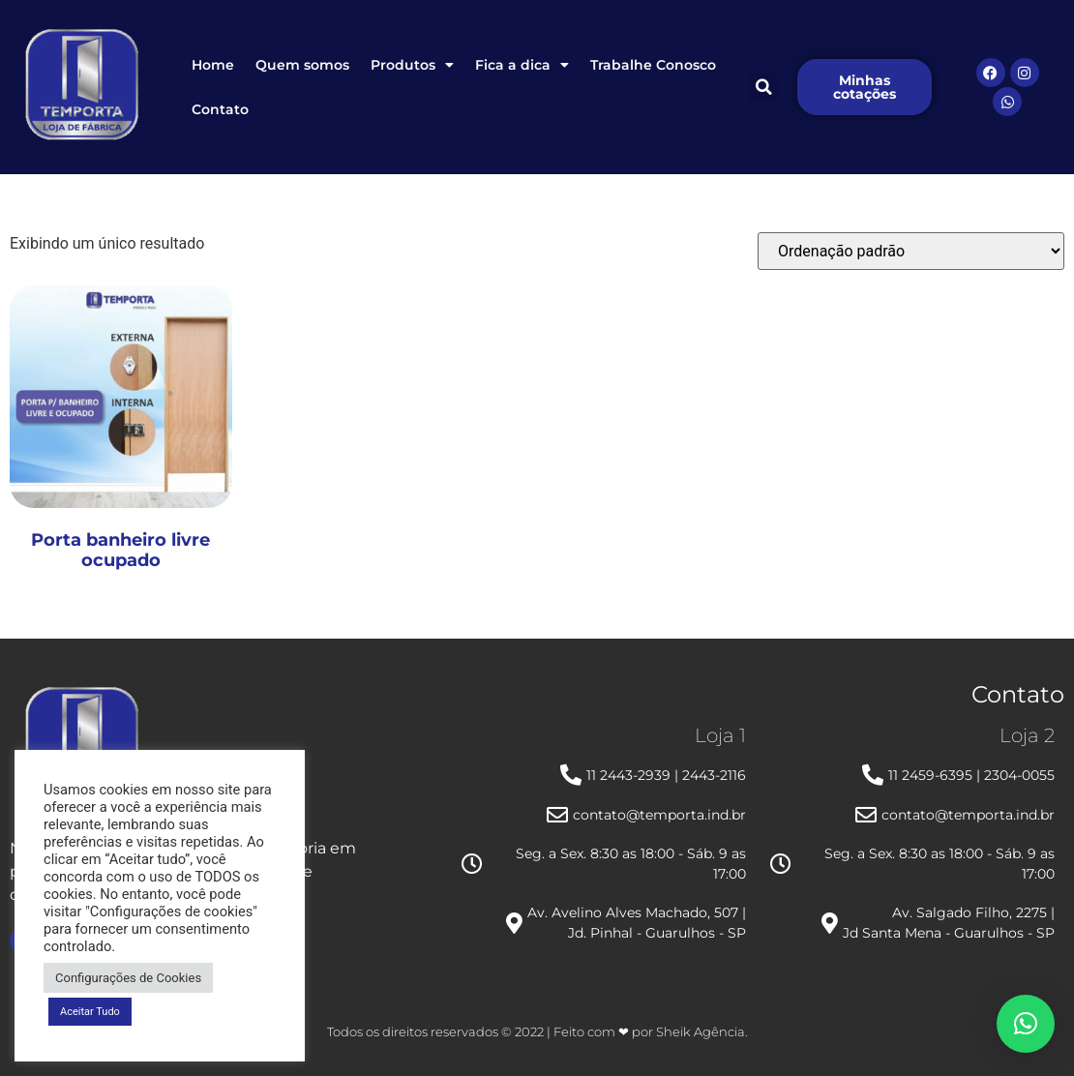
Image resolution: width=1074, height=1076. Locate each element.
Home (213, 65)
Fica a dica (522, 64)
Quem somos (302, 65)
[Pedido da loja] (911, 251)
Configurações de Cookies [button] (128, 978)
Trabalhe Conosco (653, 65)
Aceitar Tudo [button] (90, 1011)
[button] (763, 87)
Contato (220, 109)
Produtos (412, 64)
